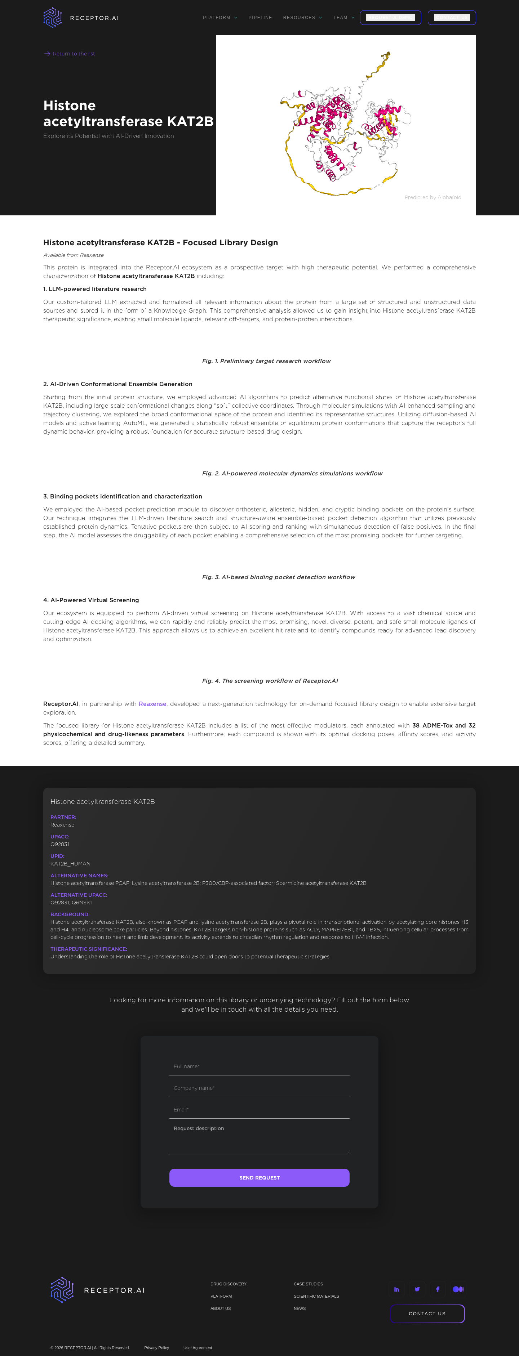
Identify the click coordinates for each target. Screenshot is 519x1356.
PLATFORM (221, 1296)
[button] (220, 17)
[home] (90, 17)
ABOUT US (220, 1308)
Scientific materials (316, 1296)
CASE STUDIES (308, 1284)
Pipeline (260, 17)
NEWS (300, 1308)
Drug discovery (228, 1284)
